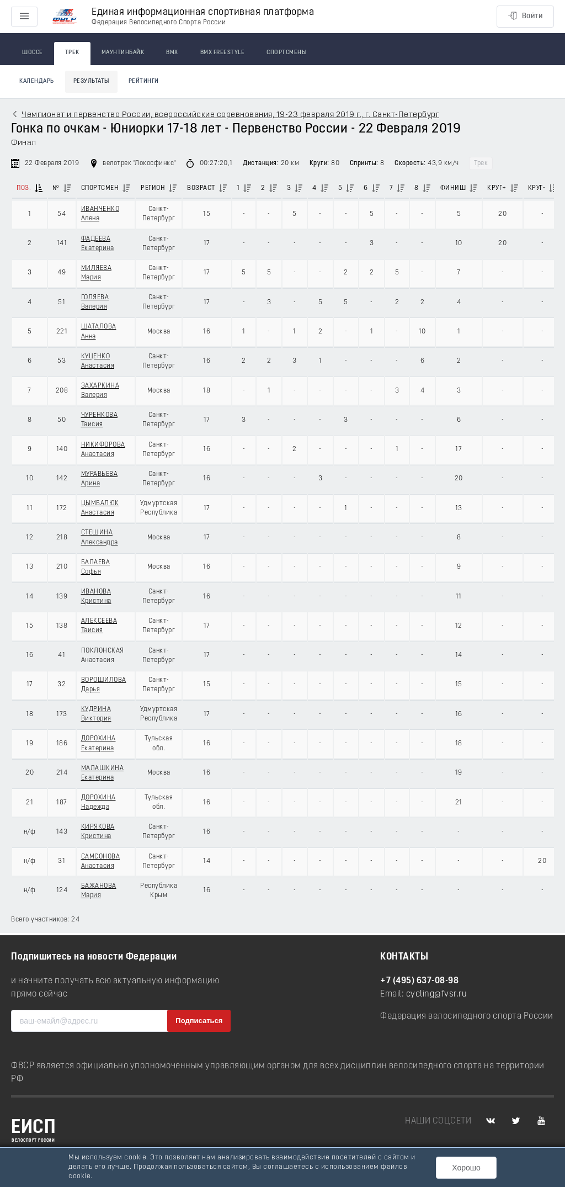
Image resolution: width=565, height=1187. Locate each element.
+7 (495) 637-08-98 (419, 981)
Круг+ (497, 188)
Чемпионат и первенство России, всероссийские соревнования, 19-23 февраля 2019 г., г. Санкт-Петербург (230, 115)
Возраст (201, 188)
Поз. (24, 188)
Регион (153, 188)
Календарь (36, 81)
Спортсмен (100, 188)
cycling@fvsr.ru (436, 994)
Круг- (537, 188)
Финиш (453, 188)
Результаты (91, 81)
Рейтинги (144, 81)
